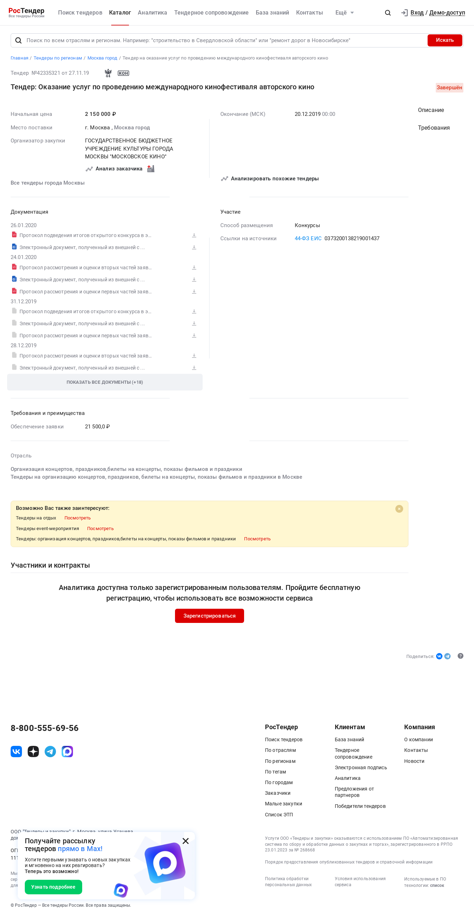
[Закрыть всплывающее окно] (186, 841)
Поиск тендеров (80, 12)
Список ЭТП (279, 814)
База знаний (272, 12)
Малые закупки (283, 804)
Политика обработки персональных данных (288, 881)
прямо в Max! (80, 848)
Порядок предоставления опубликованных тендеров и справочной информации (349, 862)
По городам (279, 782)
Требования (434, 127)
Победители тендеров (360, 806)
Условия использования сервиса (360, 881)
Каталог (120, 12)
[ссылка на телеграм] (50, 751)
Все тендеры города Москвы (48, 183)
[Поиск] (18, 40)
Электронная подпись (361, 767)
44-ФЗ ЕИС (308, 238)
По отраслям (280, 750)
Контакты (309, 12)
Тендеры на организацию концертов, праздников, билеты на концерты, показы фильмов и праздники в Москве (156, 477)
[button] (388, 13)
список (437, 885)
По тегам (275, 772)
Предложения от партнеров (354, 792)
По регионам (280, 761)
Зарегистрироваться (210, 616)
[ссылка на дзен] (33, 751)
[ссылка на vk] (16, 751)
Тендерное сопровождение (211, 12)
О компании (418, 740)
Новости (414, 761)
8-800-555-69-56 (45, 728)
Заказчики (277, 793)
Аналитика (152, 12)
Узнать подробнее (53, 887)
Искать (445, 40)
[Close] (399, 509)
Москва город (132, 127)
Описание (431, 110)
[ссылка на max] (67, 751)
